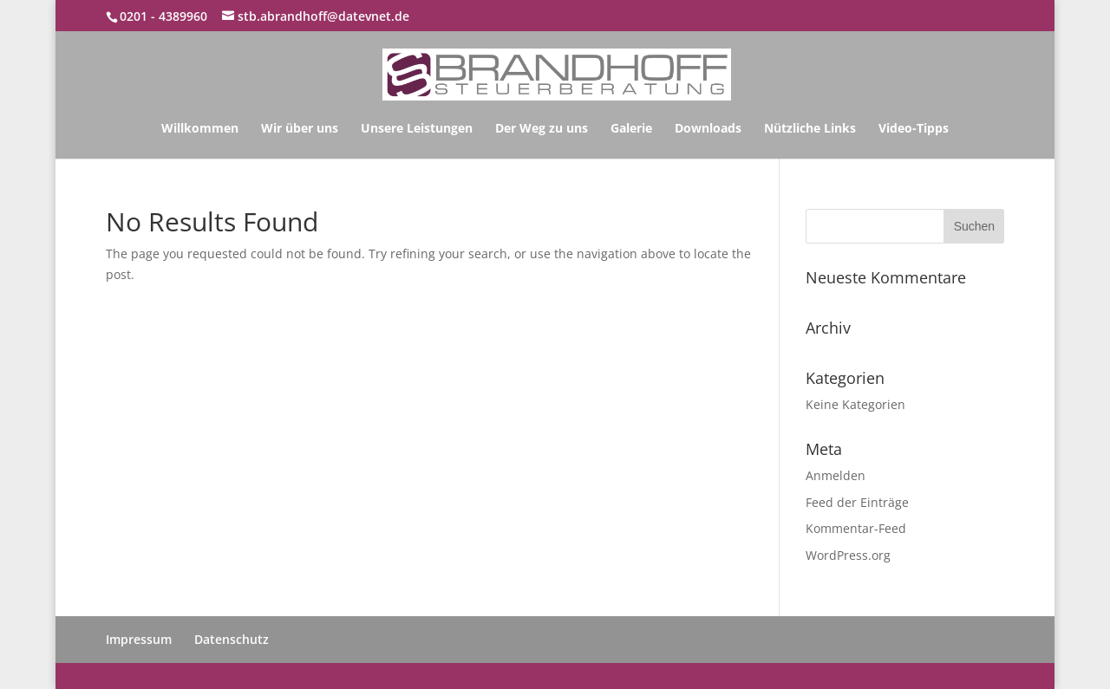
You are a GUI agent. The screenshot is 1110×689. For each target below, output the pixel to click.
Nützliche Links (810, 129)
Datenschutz (231, 639)
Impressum (139, 639)
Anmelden (835, 475)
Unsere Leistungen (417, 129)
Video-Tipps (913, 129)
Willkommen (199, 129)
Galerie (631, 129)
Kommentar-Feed (856, 528)
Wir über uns (299, 129)
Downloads (708, 129)
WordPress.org (848, 555)
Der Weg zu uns (541, 129)
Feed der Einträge (857, 502)
